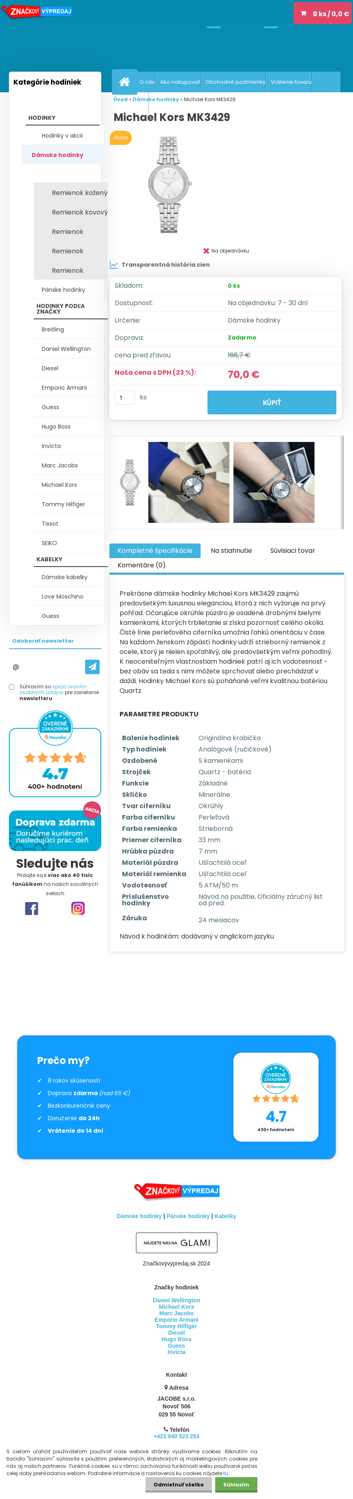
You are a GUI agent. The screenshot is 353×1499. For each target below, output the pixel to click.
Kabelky (225, 1216)
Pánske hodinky (63, 290)
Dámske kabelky (65, 577)
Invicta (51, 446)
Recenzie (136, 102)
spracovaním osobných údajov (53, 689)
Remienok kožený (79, 192)
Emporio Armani (64, 388)
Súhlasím (236, 1484)
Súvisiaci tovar (292, 550)
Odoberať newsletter (43, 641)
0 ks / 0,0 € (331, 14)
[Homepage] (126, 82)
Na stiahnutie (231, 550)
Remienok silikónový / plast (78, 234)
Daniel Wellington (66, 349)
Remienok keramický (69, 273)
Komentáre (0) (142, 565)
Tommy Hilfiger (63, 504)
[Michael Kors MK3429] (227, 184)
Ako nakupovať (180, 82)
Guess (50, 407)
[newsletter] (92, 667)
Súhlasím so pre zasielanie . (59, 692)
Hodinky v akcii (62, 136)
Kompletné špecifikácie (155, 550)
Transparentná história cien (159, 264)
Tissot (50, 524)
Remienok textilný (67, 253)
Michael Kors (59, 485)
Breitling (53, 329)
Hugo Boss (56, 427)
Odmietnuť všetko (179, 1484)
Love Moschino (62, 596)
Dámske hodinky (57, 155)
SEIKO (49, 543)
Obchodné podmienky (235, 82)
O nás (147, 82)
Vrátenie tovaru (291, 82)
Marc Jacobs (60, 465)
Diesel (50, 368)
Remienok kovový (80, 212)
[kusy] (125, 398)
